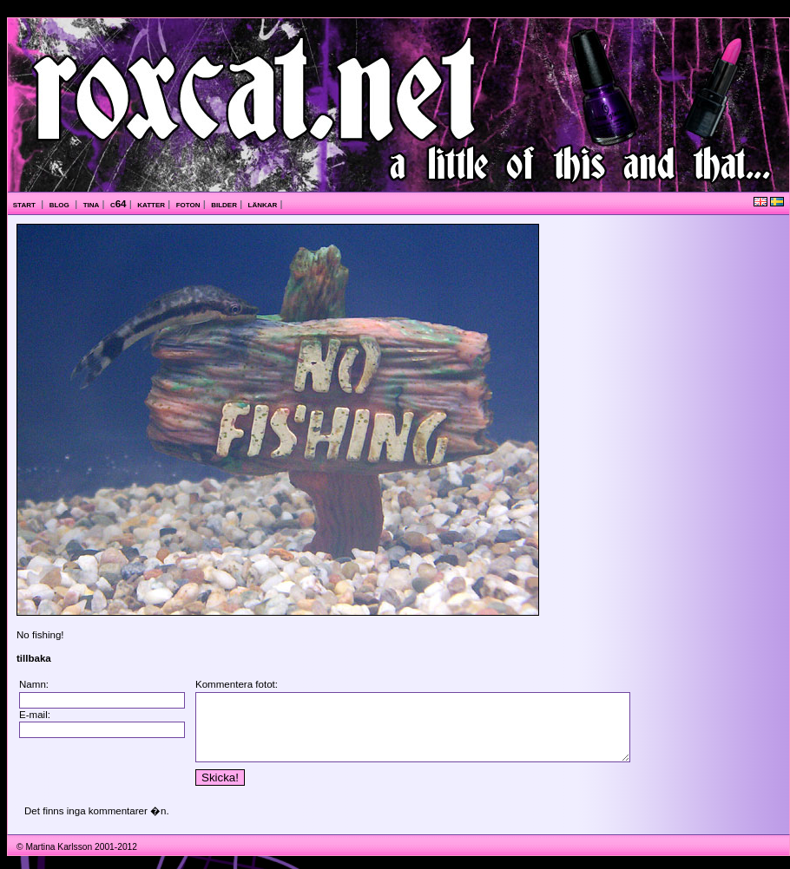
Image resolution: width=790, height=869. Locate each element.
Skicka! (213, 790)
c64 (118, 204)
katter (151, 204)
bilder (224, 204)
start (25, 204)
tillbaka (33, 658)
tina (91, 204)
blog (60, 204)
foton (188, 204)
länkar (263, 204)
